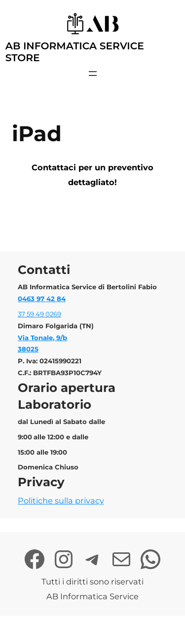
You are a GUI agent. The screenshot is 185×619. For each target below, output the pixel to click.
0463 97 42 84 (42, 299)
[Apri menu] (93, 73)
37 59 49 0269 (39, 314)
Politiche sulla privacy (61, 500)
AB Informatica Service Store (74, 51)
